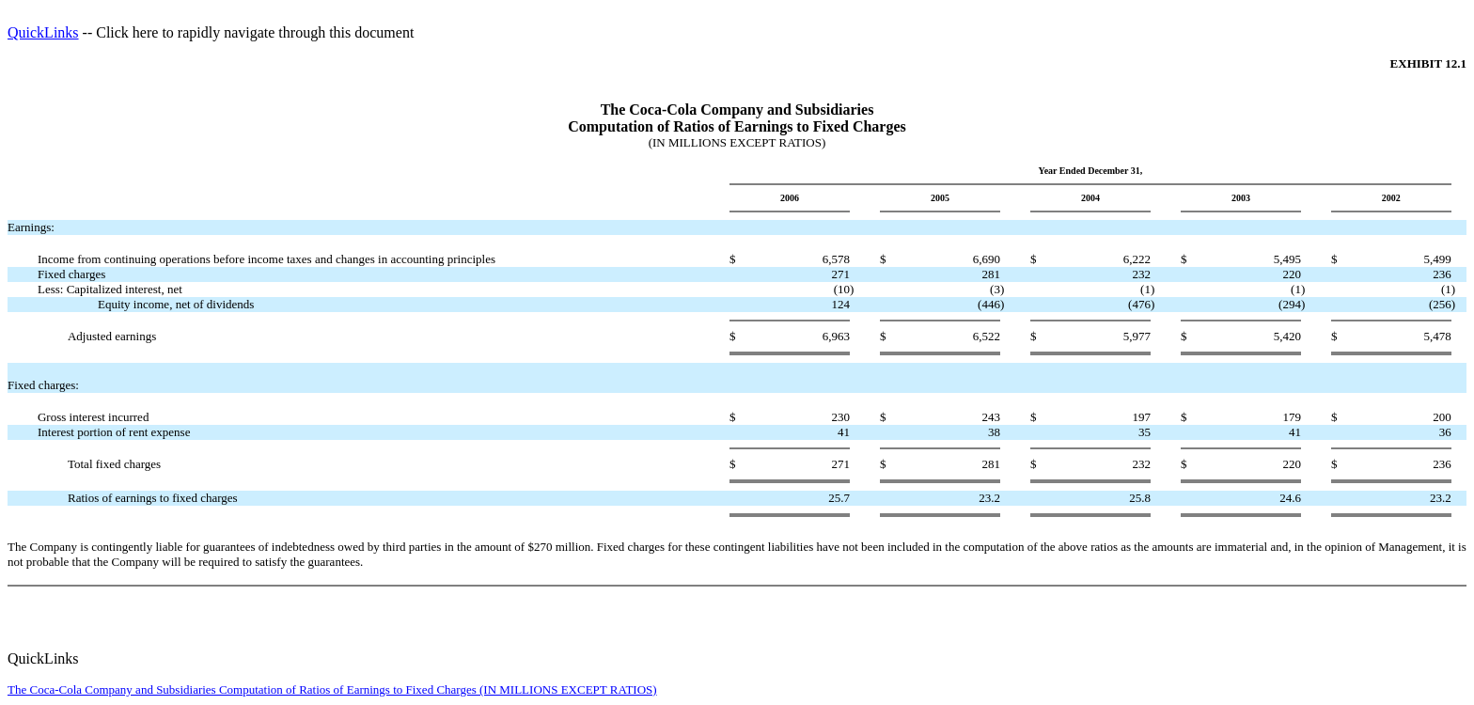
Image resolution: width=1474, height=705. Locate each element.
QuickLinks (43, 32)
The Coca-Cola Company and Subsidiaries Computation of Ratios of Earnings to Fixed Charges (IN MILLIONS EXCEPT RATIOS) (332, 689)
